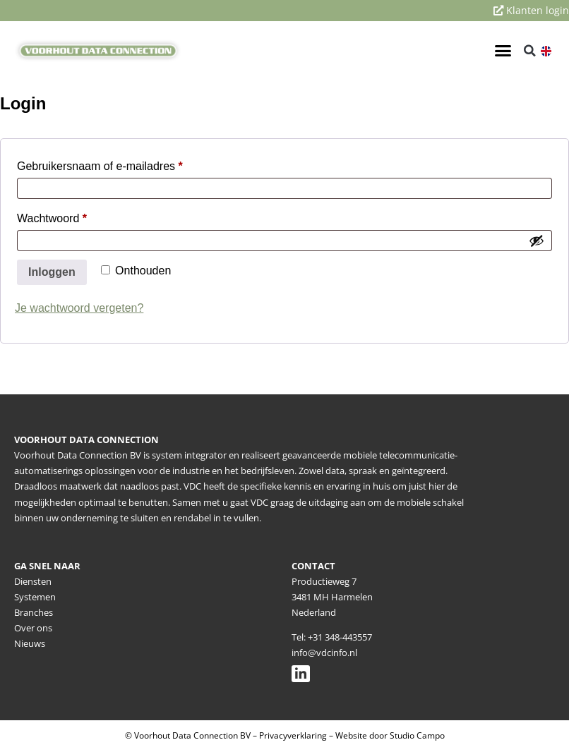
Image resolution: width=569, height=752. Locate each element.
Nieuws (29, 643)
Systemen (35, 596)
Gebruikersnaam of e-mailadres (117, 163)
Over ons (33, 627)
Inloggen (52, 272)
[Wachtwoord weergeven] (536, 240)
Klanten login (531, 10)
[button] (502, 50)
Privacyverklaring (293, 735)
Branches (33, 612)
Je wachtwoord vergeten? (79, 308)
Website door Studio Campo (390, 735)
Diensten (33, 581)
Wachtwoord (69, 215)
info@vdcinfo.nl (324, 652)
